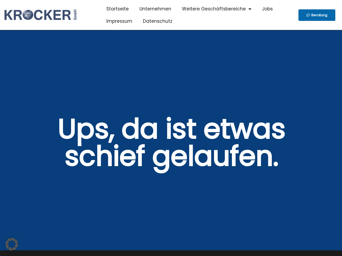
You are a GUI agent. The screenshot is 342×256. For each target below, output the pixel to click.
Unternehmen (155, 9)
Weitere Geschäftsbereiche (216, 9)
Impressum (119, 21)
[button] (12, 244)
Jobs (267, 9)
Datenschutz (157, 21)
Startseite (117, 9)
